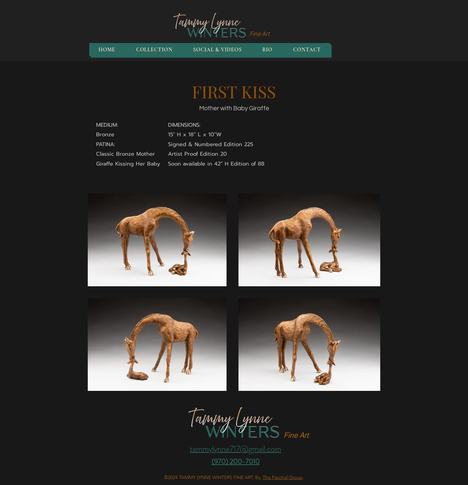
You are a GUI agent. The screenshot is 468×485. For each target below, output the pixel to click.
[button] (154, 49)
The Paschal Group (283, 477)
